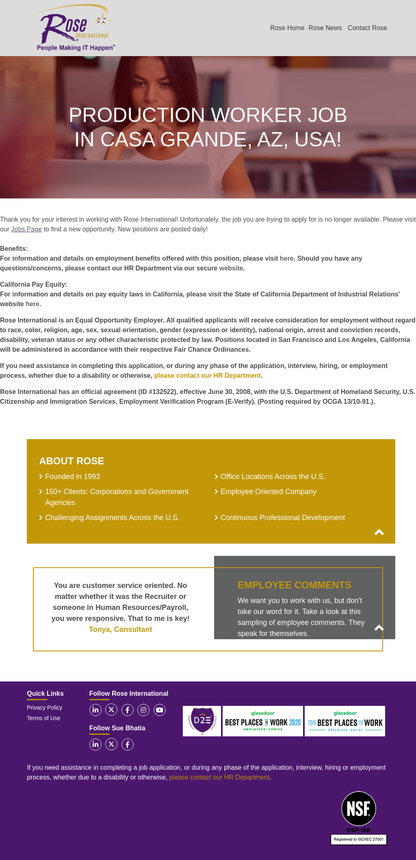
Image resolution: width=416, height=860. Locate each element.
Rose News (325, 27)
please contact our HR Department (207, 375)
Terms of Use (43, 718)
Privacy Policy (44, 707)
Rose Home (287, 27)
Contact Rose (367, 27)
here (287, 258)
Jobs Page (26, 229)
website (231, 268)
